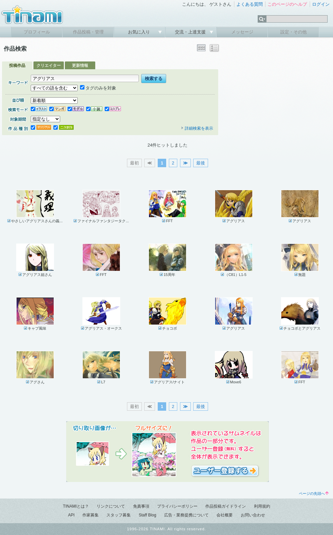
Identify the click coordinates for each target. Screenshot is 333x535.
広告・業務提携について (186, 515)
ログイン (321, 4)
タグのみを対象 (98, 88)
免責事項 (141, 506)
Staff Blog (147, 515)
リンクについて (111, 506)
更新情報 (80, 65)
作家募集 (90, 515)
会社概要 (224, 515)
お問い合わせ (253, 515)
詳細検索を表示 (197, 128)
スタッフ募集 (118, 515)
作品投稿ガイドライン (225, 506)
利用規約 (262, 506)
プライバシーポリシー (177, 506)
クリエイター (48, 65)
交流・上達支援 (191, 31)
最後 (200, 162)
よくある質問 (249, 4)
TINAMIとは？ (76, 506)
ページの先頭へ (314, 493)
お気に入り (139, 31)
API (71, 515)
